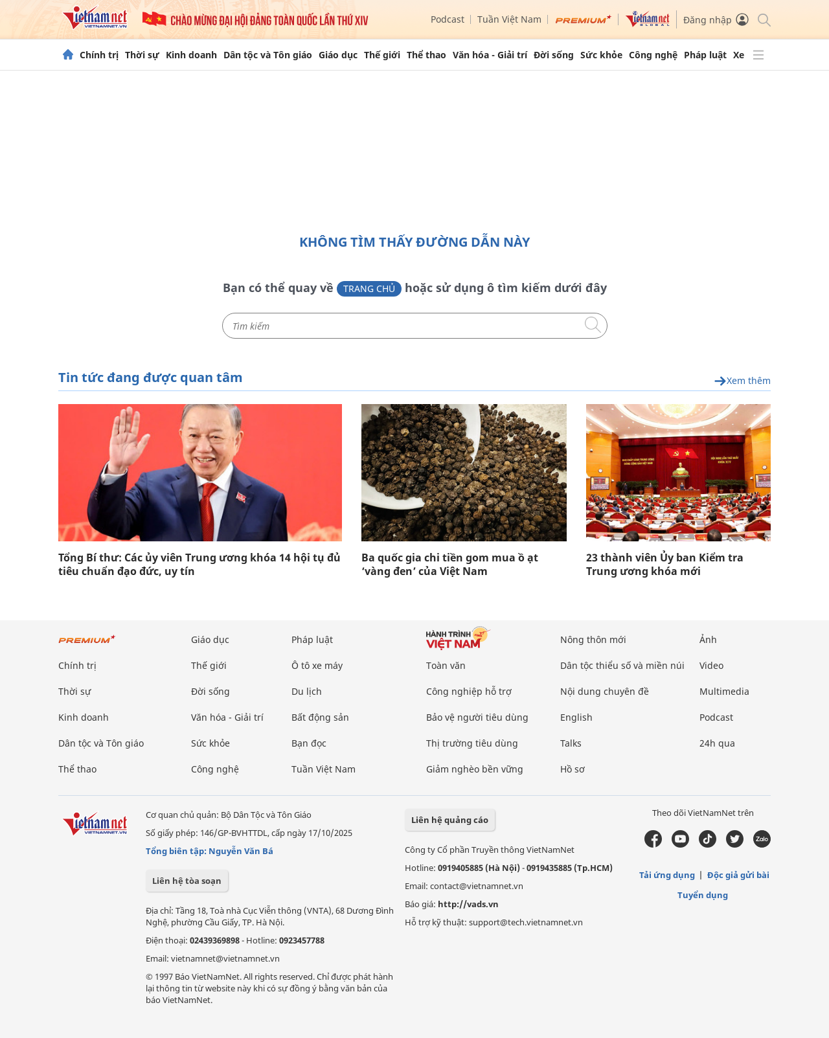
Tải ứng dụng (667, 875)
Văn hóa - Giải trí (490, 55)
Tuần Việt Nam (509, 19)
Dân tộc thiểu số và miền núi (622, 665)
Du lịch (306, 691)
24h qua (717, 743)
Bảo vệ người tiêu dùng (477, 717)
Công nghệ (653, 55)
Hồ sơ (572, 769)
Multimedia (724, 691)
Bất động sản (320, 717)
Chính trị (99, 55)
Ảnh (708, 639)
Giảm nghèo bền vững (474, 769)
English (576, 717)
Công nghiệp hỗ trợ (469, 691)
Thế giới (382, 55)
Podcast (447, 19)
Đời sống (554, 55)
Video (711, 665)
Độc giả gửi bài (738, 875)
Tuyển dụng (702, 895)
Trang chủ (369, 288)
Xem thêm (742, 381)
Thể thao (426, 55)
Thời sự (142, 55)
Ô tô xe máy (317, 665)
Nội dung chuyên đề (604, 691)
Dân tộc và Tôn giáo (267, 55)
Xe (738, 55)
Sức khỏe (601, 55)
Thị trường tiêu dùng (472, 743)
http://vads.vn (468, 904)
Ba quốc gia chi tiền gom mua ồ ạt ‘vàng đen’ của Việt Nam (449, 564)
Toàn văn (446, 665)
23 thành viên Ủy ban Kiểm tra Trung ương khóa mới (665, 564)
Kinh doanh (191, 55)
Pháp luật (705, 55)
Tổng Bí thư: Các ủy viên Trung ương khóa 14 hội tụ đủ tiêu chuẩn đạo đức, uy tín (199, 564)
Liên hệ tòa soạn (186, 880)
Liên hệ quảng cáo (449, 820)
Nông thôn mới (593, 639)
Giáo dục (338, 55)
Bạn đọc (308, 743)
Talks (571, 743)
